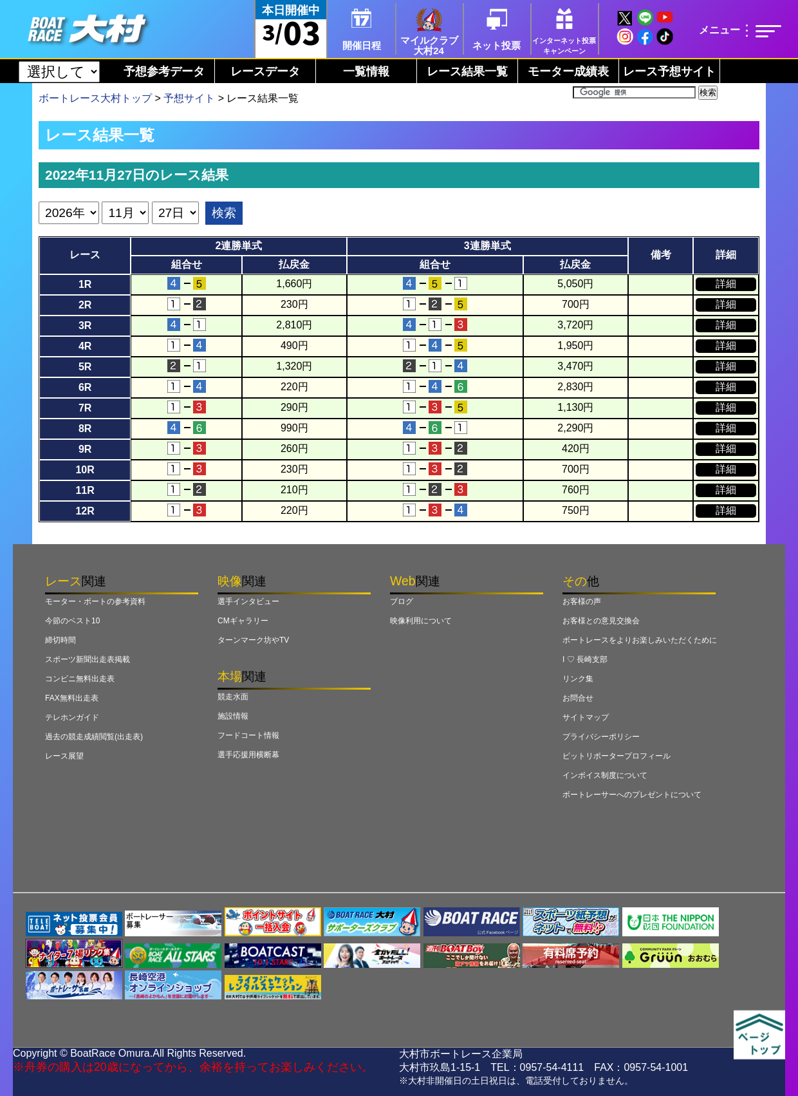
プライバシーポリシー (601, 736)
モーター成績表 (568, 71)
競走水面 (233, 696)
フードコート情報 (248, 735)
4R (85, 346)
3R (85, 325)
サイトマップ (585, 717)
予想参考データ (164, 71)
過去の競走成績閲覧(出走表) (94, 736)
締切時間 (60, 640)
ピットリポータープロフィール (616, 756)
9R (85, 449)
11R (84, 490)
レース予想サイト (669, 71)
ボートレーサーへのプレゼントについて (631, 794)
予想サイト (189, 98)
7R (85, 407)
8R (85, 428)
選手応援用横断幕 (248, 754)
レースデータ (265, 71)
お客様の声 (581, 601)
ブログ (401, 601)
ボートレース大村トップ (95, 98)
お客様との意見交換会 (601, 620)
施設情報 (233, 716)
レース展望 (64, 756)
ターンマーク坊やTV (253, 640)
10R (84, 469)
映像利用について (421, 620)
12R (84, 510)
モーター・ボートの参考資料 (95, 601)
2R (85, 304)
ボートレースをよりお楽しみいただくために (639, 640)
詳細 (726, 283)
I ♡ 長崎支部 (585, 659)
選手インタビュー (248, 601)
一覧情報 (366, 71)
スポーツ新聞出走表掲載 (87, 659)
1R (85, 284)
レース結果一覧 (467, 71)
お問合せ (577, 698)
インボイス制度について (604, 775)
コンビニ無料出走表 (80, 678)
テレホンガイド (72, 717)
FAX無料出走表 (71, 698)
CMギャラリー (243, 620)
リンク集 (577, 678)
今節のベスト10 (72, 620)
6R (85, 387)
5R (85, 366)
